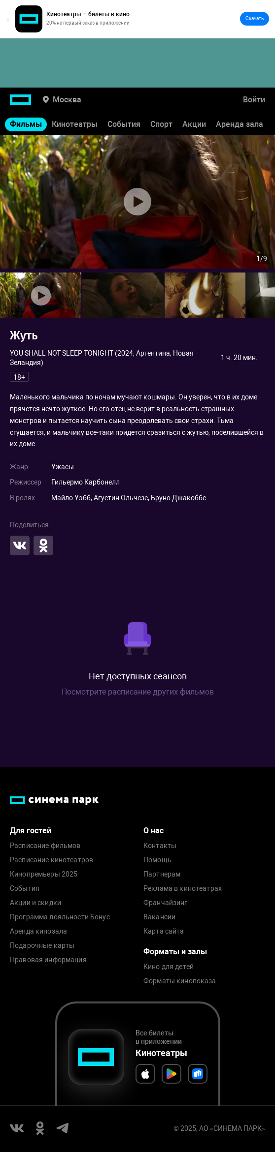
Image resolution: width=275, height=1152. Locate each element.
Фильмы (26, 124)
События (123, 124)
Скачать (254, 18)
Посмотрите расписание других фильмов (138, 692)
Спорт (161, 124)
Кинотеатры (75, 124)
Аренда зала (239, 124)
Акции (194, 124)
